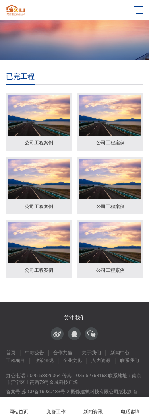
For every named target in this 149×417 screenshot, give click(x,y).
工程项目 (15, 360)
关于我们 (91, 352)
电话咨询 (130, 407)
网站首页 (18, 407)
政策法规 (44, 360)
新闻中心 (120, 352)
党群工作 (56, 407)
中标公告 (34, 352)
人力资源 (100, 360)
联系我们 (129, 360)
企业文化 (72, 360)
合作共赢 (62, 352)
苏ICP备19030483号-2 (45, 391)
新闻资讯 (93, 407)
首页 (10, 352)
